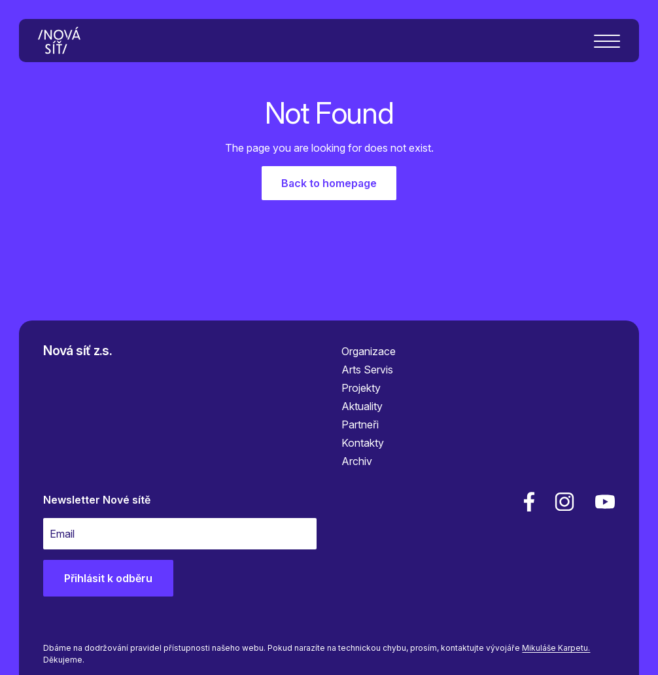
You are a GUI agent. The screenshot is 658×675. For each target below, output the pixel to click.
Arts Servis (367, 369)
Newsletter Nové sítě (96, 499)
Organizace (368, 351)
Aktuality (362, 406)
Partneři (360, 424)
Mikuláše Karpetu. (556, 648)
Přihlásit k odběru (108, 578)
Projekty (361, 387)
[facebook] (529, 501)
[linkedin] (564, 501)
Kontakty (362, 442)
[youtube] (602, 501)
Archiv (356, 461)
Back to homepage (329, 183)
